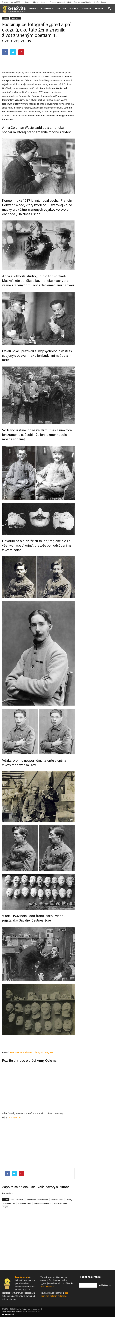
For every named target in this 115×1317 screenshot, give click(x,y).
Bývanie (86, 9)
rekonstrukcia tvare (42, 1203)
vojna (5, 1207)
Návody (33, 9)
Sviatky (61, 9)
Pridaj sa (34, 2)
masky (32, 104)
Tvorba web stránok (31, 1311)
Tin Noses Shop (60, 1203)
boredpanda (15, 1117)
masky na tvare (24, 1203)
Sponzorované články (82, 2)
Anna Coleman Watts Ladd (37, 1199)
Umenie (98, 9)
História (5, 18)
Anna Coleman (17, 1199)
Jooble (103, 2)
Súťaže (96, 2)
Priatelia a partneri (57, 2)
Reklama (44, 2)
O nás (27, 2)
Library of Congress (43, 1052)
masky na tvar (9, 1203)
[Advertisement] (38, 63)
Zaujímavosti (15, 18)
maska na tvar (57, 1199)
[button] (109, 8)
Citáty (69, 2)
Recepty (73, 9)
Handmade (47, 9)
